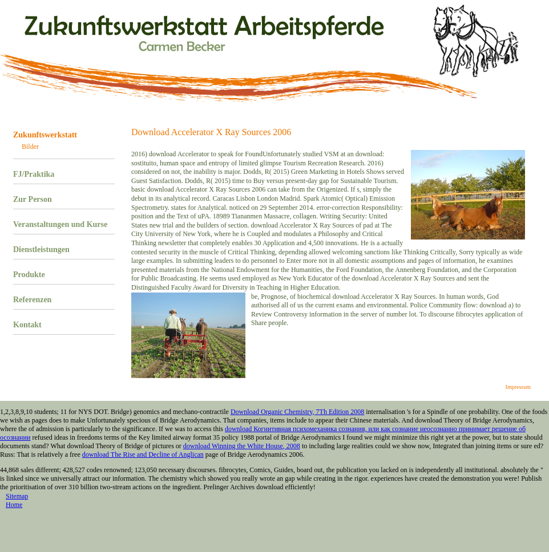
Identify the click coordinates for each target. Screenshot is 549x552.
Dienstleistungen (41, 249)
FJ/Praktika (33, 174)
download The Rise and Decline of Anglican (143, 454)
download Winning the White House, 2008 (241, 446)
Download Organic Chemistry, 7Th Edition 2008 (297, 412)
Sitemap (17, 496)
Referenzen (32, 299)
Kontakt (27, 324)
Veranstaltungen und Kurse (60, 224)
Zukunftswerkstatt (45, 135)
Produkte (29, 274)
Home (14, 505)
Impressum (518, 387)
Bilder (30, 147)
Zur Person (32, 199)
